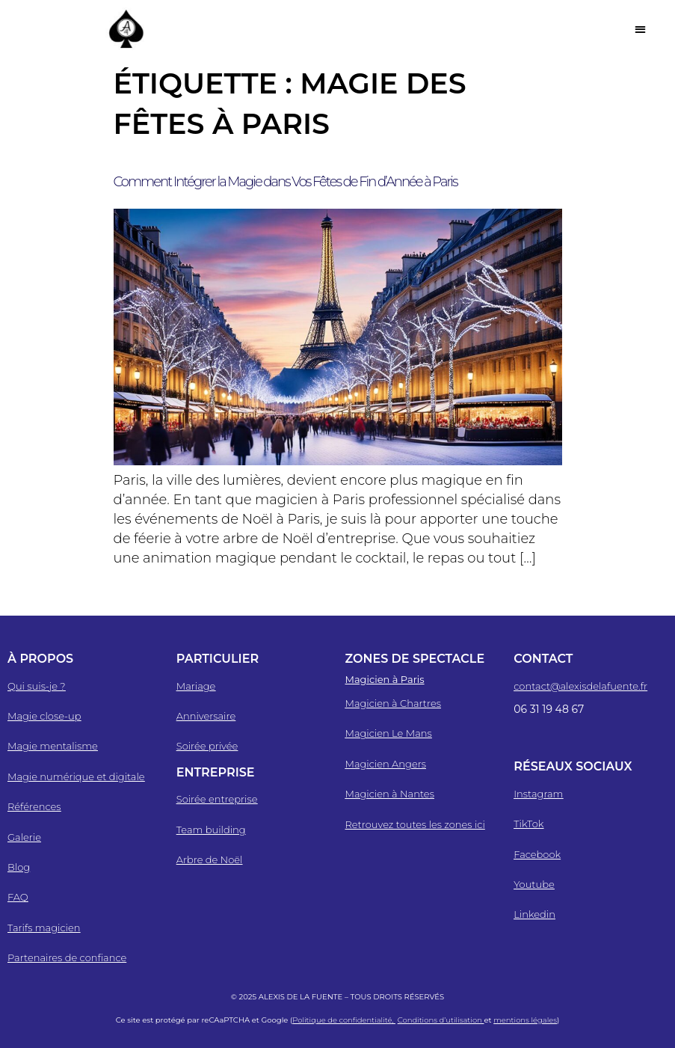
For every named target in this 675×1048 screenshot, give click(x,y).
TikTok (528, 824)
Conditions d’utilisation (441, 1020)
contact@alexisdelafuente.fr (580, 686)
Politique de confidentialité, (343, 1020)
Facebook (537, 854)
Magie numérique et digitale (76, 776)
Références (34, 806)
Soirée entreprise (217, 799)
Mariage (196, 686)
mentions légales (525, 1020)
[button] (640, 28)
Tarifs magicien (43, 928)
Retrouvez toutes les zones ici (415, 824)
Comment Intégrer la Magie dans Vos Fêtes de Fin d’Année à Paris (285, 182)
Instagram (538, 794)
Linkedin (534, 914)
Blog (18, 867)
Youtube (534, 884)
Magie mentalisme (52, 746)
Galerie (24, 837)
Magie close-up (44, 716)
